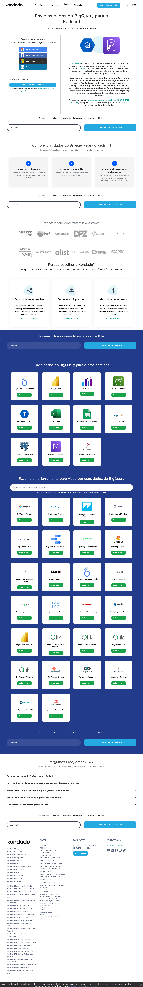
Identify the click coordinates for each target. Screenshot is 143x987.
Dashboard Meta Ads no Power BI (19, 919)
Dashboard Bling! (13, 851)
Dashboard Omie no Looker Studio (19, 947)
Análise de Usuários (48, 884)
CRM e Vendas (45, 857)
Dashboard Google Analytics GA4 (19, 869)
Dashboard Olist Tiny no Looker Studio (21, 891)
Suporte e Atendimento (50, 871)
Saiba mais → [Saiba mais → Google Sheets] (87, 429)
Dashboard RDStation (15, 877)
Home (49, 28)
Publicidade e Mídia (48, 863)
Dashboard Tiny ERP (14, 854)
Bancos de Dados (47, 874)
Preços (43, 850)
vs (41, 921)
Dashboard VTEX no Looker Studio (19, 910)
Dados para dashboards (49, 896)
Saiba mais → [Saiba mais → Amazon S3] (118, 397)
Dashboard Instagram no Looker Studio (21, 944)
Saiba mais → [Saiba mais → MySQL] (118, 429)
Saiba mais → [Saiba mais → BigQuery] (24, 429)
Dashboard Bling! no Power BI (18, 913)
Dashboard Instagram (15, 871)
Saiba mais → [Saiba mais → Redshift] (56, 462)
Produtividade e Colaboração (52, 876)
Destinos (44, 892)
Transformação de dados (50, 903)
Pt (134, 5)
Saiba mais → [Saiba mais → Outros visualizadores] (87, 395)
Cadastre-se (80, 855)
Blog (42, 912)
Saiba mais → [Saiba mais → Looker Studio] (24, 397)
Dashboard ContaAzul (15, 880)
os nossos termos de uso (45, 89)
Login (126, 5)
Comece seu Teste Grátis (110, 128)
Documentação (46, 914)
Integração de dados (49, 901)
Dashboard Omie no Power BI (17, 950)
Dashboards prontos (48, 852)
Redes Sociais (46, 882)
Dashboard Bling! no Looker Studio (19, 888)
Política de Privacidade (50, 919)
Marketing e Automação (50, 860)
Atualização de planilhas (50, 898)
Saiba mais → (24, 522)
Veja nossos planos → (113, 320)
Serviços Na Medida (48, 905)
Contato (43, 848)
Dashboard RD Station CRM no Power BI (21, 953)
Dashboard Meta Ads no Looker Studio (21, 916)
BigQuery (68, 28)
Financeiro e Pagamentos (50, 868)
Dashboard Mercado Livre (16, 883)
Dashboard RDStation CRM (16, 857)
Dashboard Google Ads (15, 860)
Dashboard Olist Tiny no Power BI (19, 894)
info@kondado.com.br (115, 848)
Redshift (84, 68)
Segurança (44, 907)
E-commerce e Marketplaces (51, 865)
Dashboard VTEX (13, 866)
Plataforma (44, 894)
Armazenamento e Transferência (53, 887)
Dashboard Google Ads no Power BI (20, 922)
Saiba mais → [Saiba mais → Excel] (56, 429)
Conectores (58, 28)
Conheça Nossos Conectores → (71, 320)
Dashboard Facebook (14, 863)
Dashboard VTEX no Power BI (18, 908)
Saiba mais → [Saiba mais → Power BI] (56, 397)
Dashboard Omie (13, 874)
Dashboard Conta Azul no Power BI (19, 970)
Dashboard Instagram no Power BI (19, 941)
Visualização (45, 889)
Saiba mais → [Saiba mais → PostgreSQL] (24, 462)
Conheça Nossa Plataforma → (29, 320)
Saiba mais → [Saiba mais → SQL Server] (87, 462)
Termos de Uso (46, 916)
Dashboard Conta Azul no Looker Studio (21, 967)
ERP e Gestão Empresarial (50, 879)
